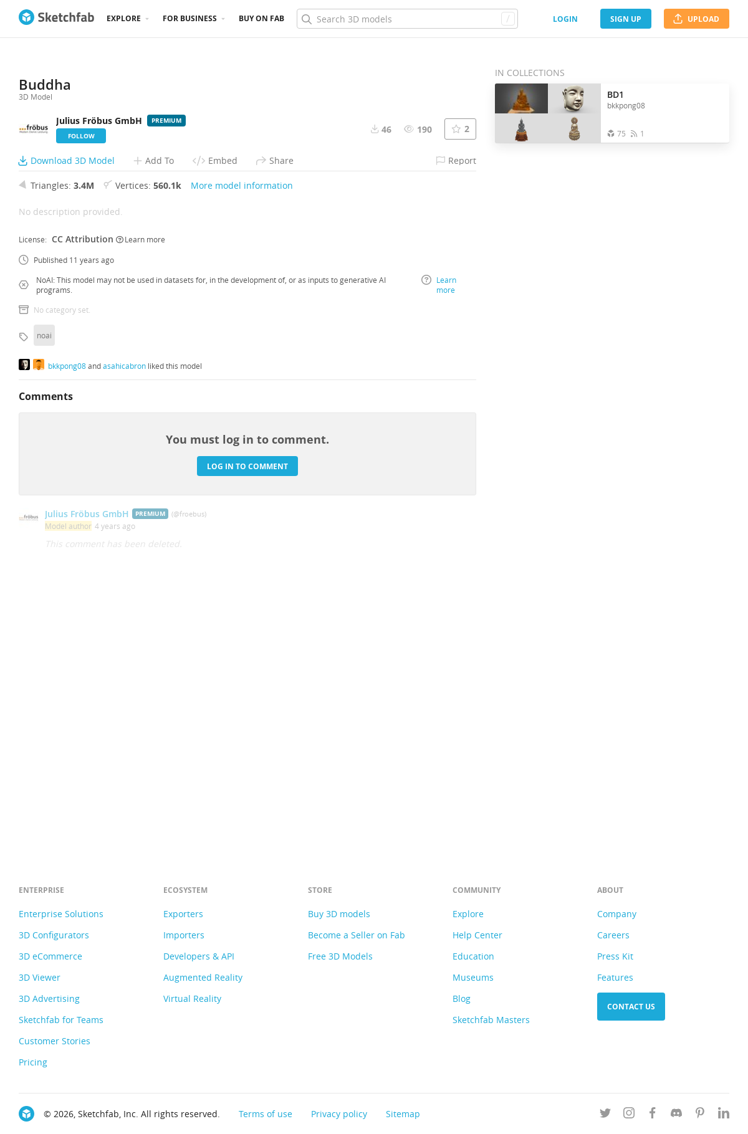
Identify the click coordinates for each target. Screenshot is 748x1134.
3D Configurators (54, 935)
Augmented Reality (202, 977)
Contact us (631, 1006)
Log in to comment (247, 722)
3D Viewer (39, 977)
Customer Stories (54, 1041)
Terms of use (265, 1114)
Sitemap (403, 1114)
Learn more (140, 495)
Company (616, 914)
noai (44, 591)
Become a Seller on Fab (356, 935)
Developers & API (198, 956)
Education (473, 956)
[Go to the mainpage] (56, 18)
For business (190, 18)
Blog (462, 998)
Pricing (33, 1062)
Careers (613, 935)
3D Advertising (49, 998)
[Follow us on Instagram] (629, 1115)
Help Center (477, 935)
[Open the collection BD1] (548, 113)
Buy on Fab (261, 18)
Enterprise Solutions (61, 914)
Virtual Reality (192, 998)
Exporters (183, 914)
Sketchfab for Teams (61, 1020)
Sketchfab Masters (491, 1020)
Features (615, 977)
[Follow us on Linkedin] (723, 1115)
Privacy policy (339, 1114)
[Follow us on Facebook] (652, 1115)
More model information (242, 441)
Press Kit (615, 956)
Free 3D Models (340, 956)
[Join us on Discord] (676, 1115)
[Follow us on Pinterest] (700, 1115)
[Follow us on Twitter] (605, 1115)
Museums (473, 977)
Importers (183, 935)
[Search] (407, 18)
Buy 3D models (339, 914)
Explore (124, 18)
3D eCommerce (50, 956)
